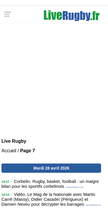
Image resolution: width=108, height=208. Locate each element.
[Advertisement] (54, 77)
